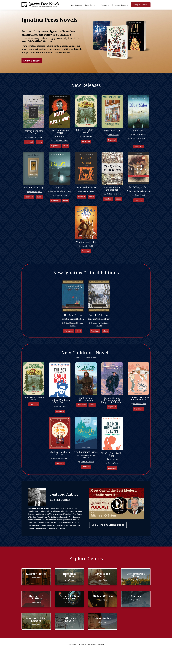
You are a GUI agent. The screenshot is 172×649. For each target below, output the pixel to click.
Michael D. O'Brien (87, 191)
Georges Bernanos (35, 137)
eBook (39, 142)
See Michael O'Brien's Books (108, 524)
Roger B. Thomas (87, 462)
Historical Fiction (69, 575)
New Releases (76, 5)
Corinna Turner (61, 406)
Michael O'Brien (103, 596)
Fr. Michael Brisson (61, 141)
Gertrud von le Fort (113, 194)
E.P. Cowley (87, 136)
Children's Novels (69, 619)
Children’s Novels (119, 5)
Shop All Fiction (141, 4)
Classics (103, 5)
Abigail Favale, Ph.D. (34, 192)
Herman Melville (97, 323)
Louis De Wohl (87, 246)
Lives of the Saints (102, 575)
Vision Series (102, 618)
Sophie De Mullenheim (61, 458)
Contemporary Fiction (136, 575)
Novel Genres (89, 5)
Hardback (81, 196)
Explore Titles (31, 61)
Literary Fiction (36, 573)
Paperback (29, 142)
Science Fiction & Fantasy (69, 597)
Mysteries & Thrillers (36, 597)
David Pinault (140, 195)
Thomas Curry (113, 135)
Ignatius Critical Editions (36, 619)
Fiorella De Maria (61, 195)
